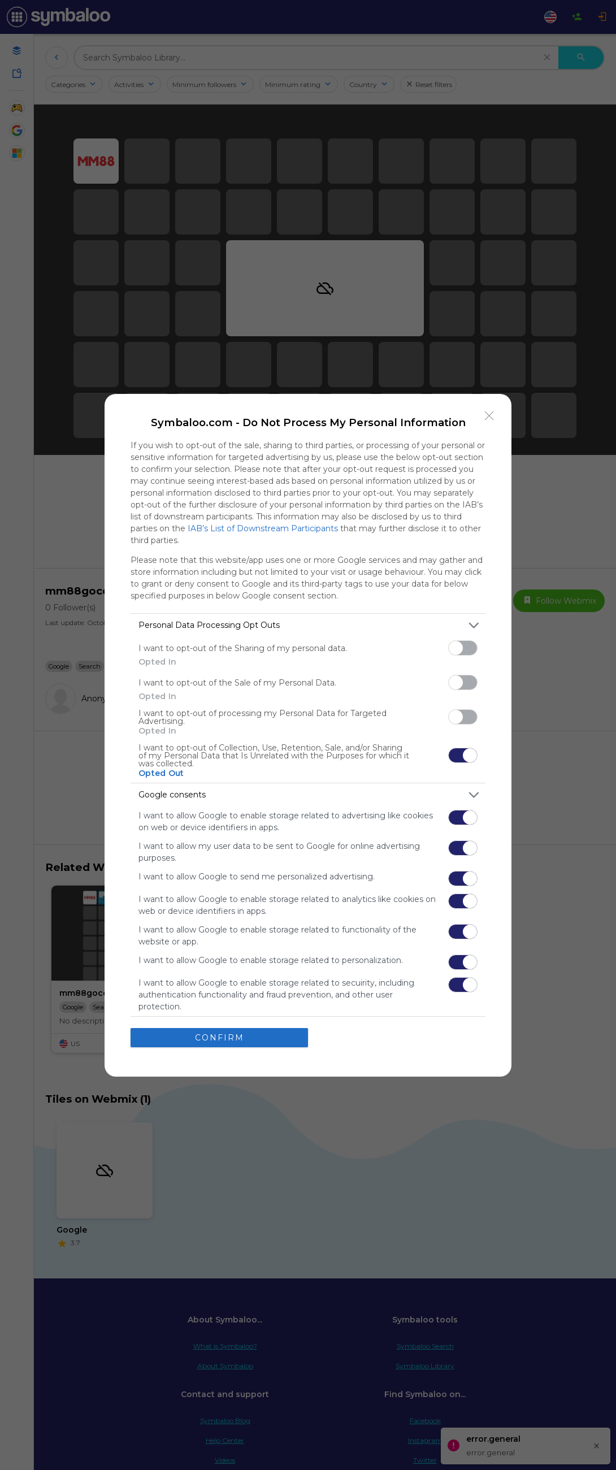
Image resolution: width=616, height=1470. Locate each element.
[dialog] (308, 734)
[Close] (489, 415)
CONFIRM (219, 1037)
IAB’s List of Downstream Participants (263, 528)
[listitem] (308, 624)
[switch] (463, 647)
